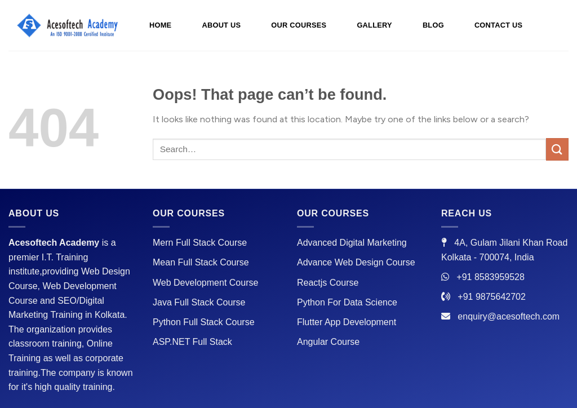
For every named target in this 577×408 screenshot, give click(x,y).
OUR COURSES (298, 25)
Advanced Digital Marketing (352, 242)
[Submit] (557, 149)
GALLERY (374, 25)
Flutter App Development (346, 322)
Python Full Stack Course (204, 322)
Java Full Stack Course (199, 302)
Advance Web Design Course (356, 262)
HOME (160, 25)
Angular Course (328, 342)
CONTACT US (498, 25)
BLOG (433, 25)
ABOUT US (221, 25)
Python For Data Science (347, 302)
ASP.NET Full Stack (192, 342)
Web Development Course (205, 282)
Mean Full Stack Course (201, 262)
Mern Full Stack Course (200, 242)
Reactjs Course (327, 282)
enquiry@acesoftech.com (509, 316)
